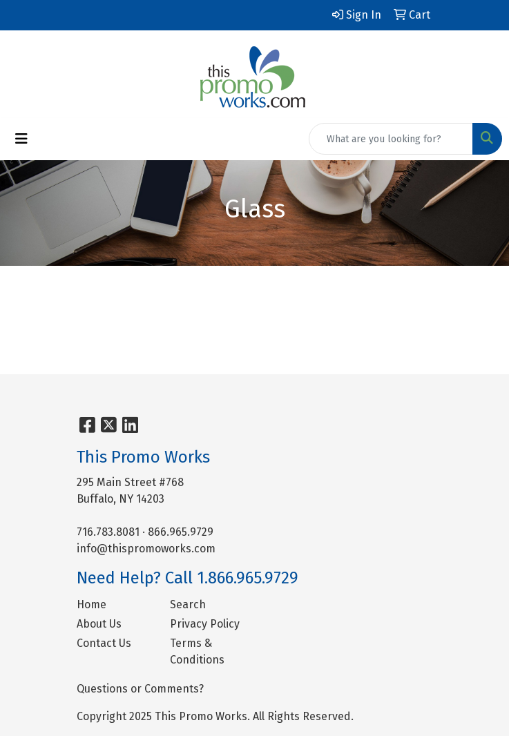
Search (188, 604)
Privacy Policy (205, 623)
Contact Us (104, 643)
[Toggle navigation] (21, 138)
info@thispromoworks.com (146, 548)
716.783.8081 (108, 532)
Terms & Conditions (197, 651)
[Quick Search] (391, 139)
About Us (99, 623)
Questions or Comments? (140, 688)
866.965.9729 (180, 532)
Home (91, 604)
